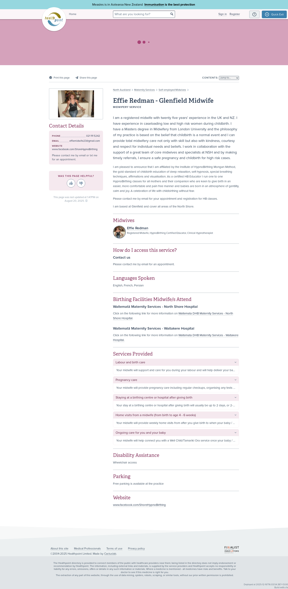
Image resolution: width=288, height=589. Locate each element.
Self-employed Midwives (172, 90)
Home (72, 14)
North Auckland (121, 90)
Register (235, 14)
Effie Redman (137, 228)
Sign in (222, 14)
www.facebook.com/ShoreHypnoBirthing (139, 505)
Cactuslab (110, 553)
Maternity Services (144, 90)
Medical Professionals (87, 548)
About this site (59, 548)
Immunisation (154, 5)
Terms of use (114, 548)
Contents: (210, 77)
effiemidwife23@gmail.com (84, 141)
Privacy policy (136, 548)
